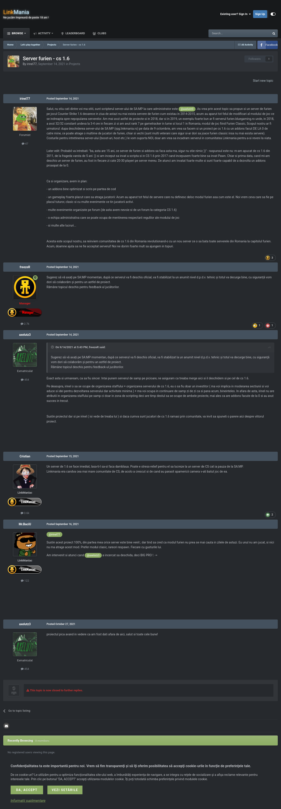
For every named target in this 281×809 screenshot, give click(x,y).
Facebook (272, 44)
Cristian (25, 456)
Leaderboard (75, 33)
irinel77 (32, 64)
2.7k (25, 323)
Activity (44, 33)
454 (25, 379)
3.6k (25, 513)
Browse (17, 33)
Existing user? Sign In (235, 14)
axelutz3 (25, 334)
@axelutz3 (187, 109)
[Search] (229, 33)
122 (25, 580)
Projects (74, 64)
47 (25, 143)
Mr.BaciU (25, 524)
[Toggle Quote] (53, 347)
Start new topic (263, 80)
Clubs (101, 33)
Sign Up (260, 14)
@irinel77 (54, 534)
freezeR (25, 267)
